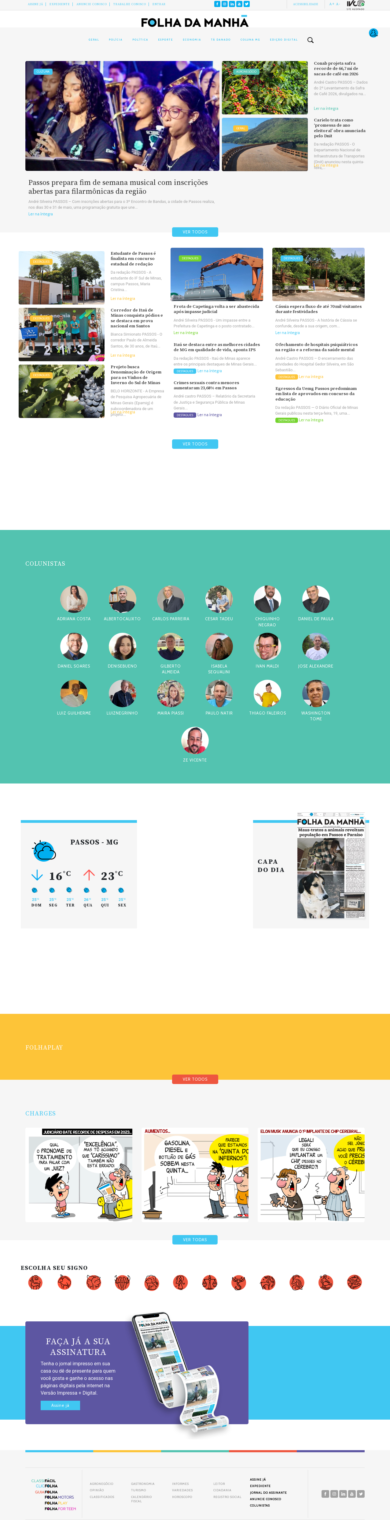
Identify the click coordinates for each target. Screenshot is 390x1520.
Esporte (165, 39)
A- (338, 4)
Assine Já (35, 4)
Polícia (116, 39)
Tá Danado (221, 39)
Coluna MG (250, 39)
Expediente (60, 4)
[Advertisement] (195, 504)
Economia (192, 39)
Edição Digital (284, 39)
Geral (94, 39)
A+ (332, 4)
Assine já (60, 1405)
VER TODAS (195, 1239)
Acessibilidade (305, 4)
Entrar (159, 4)
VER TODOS (195, 232)
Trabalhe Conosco (129, 4)
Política (140, 39)
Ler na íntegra (40, 214)
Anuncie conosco (91, 4)
